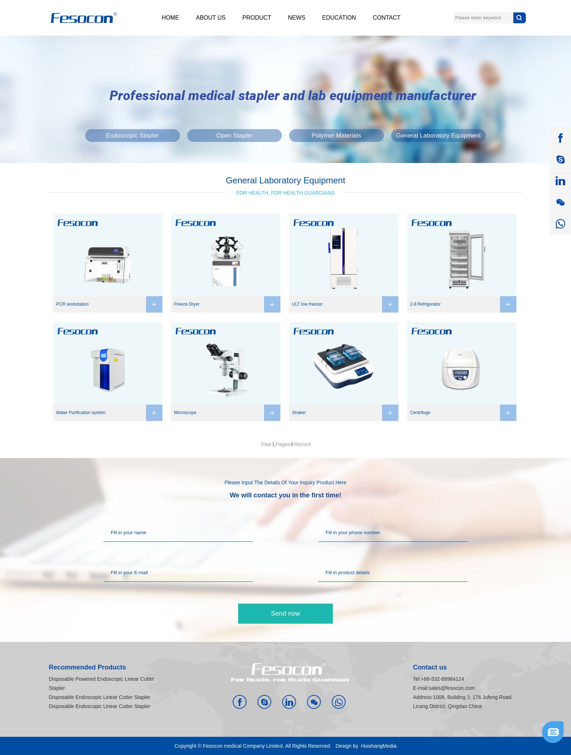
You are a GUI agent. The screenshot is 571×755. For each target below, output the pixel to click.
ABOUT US (211, 18)
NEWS (297, 18)
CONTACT (387, 18)
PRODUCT (257, 18)
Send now (285, 613)
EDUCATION (339, 18)
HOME (170, 18)
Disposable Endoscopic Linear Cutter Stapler (99, 697)
